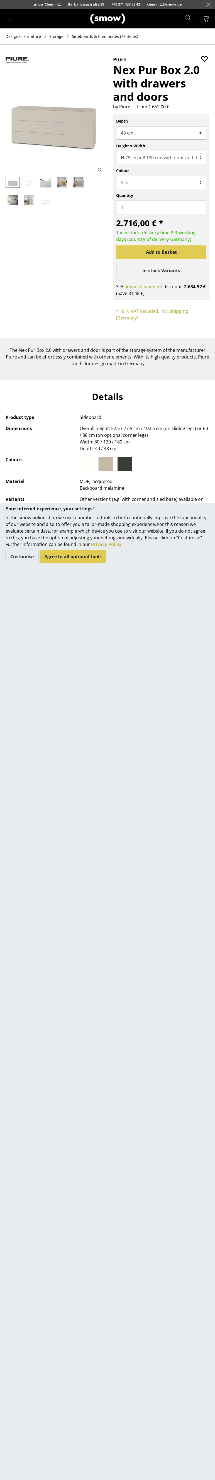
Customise (22, 557)
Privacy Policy (106, 544)
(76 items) (105, 36)
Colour (122, 170)
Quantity (124, 195)
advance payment (143, 287)
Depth (122, 121)
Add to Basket (161, 252)
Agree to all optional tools (73, 557)
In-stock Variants (161, 270)
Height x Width (130, 145)
